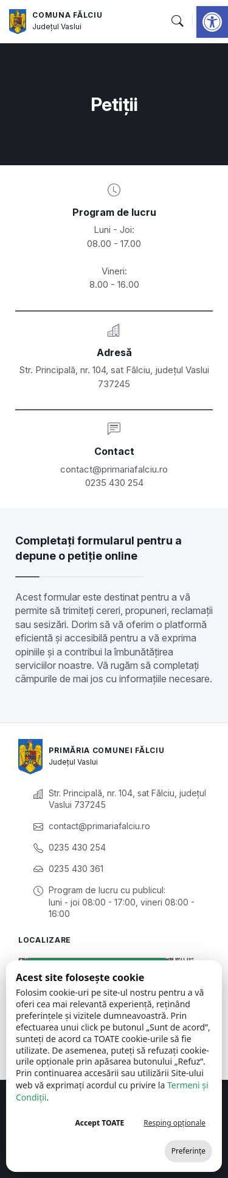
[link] (212, 22)
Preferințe (188, 1151)
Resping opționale (174, 1123)
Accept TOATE (99, 1123)
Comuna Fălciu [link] (67, 15)
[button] (176, 21)
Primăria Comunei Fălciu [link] (106, 750)
